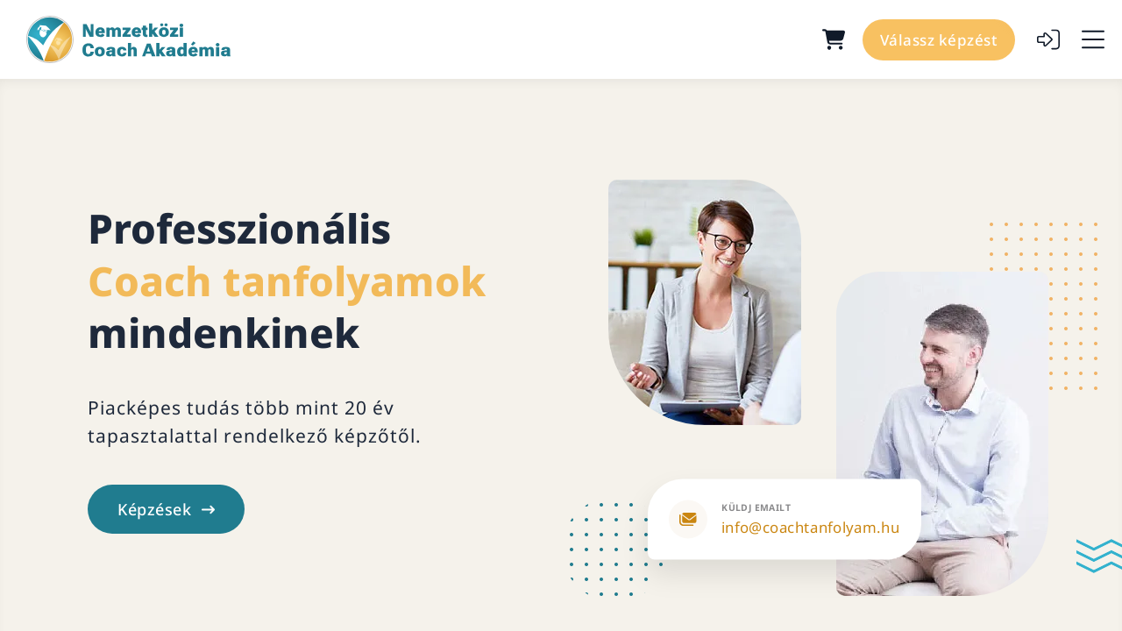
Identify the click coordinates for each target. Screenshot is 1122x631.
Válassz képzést (939, 40)
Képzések (166, 509)
